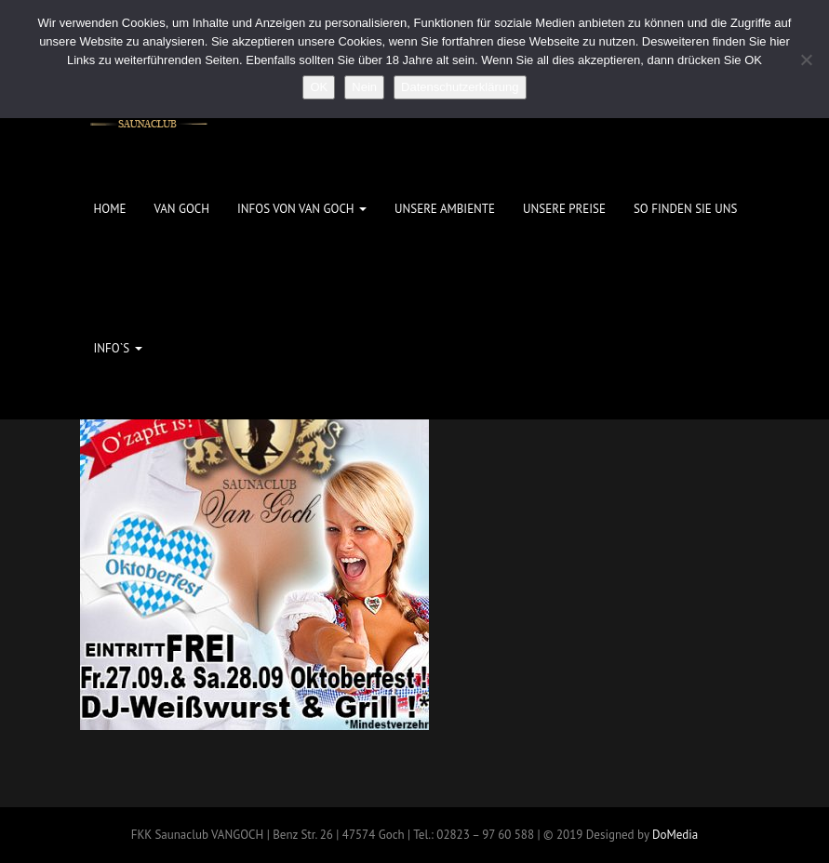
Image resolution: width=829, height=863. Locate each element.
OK (319, 87)
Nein (364, 87)
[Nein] (805, 59)
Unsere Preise (564, 209)
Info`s (118, 348)
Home (110, 209)
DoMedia (675, 835)
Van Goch (181, 209)
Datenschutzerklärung (459, 87)
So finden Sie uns (685, 209)
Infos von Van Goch (302, 209)
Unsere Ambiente (444, 209)
